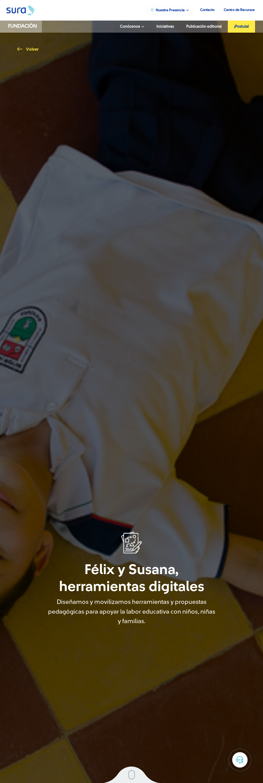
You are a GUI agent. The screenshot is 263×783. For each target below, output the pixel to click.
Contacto (207, 10)
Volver (27, 49)
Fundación (22, 26)
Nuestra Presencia (169, 10)
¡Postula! (241, 27)
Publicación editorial (204, 27)
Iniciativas (165, 27)
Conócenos (132, 27)
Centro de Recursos (239, 10)
